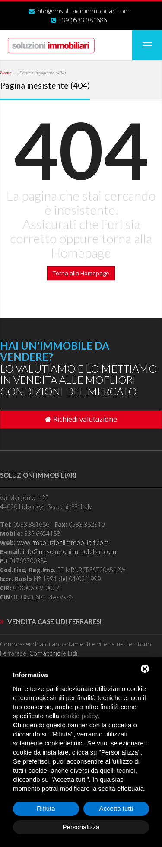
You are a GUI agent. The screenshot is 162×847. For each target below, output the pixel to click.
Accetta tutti (116, 808)
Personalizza (81, 827)
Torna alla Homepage (81, 273)
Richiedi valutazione (81, 419)
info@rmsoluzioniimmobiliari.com (83, 11)
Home (5, 72)
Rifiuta (46, 808)
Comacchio (45, 653)
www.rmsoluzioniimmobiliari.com (63, 542)
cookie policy (79, 716)
